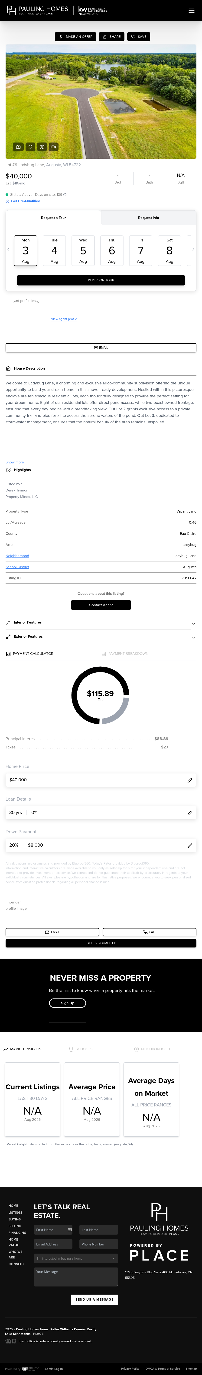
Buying (15, 1219)
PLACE (38, 1334)
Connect (16, 1264)
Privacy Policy (130, 1369)
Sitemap (191, 1369)
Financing (17, 1233)
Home (13, 1206)
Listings (15, 1213)
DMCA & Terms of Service (163, 1369)
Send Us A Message (94, 1300)
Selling (15, 1226)
